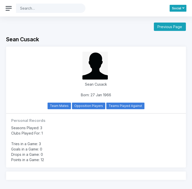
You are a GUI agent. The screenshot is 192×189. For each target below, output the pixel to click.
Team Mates (59, 106)
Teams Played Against (125, 106)
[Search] (47, 8)
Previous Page (169, 27)
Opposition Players (88, 106)
